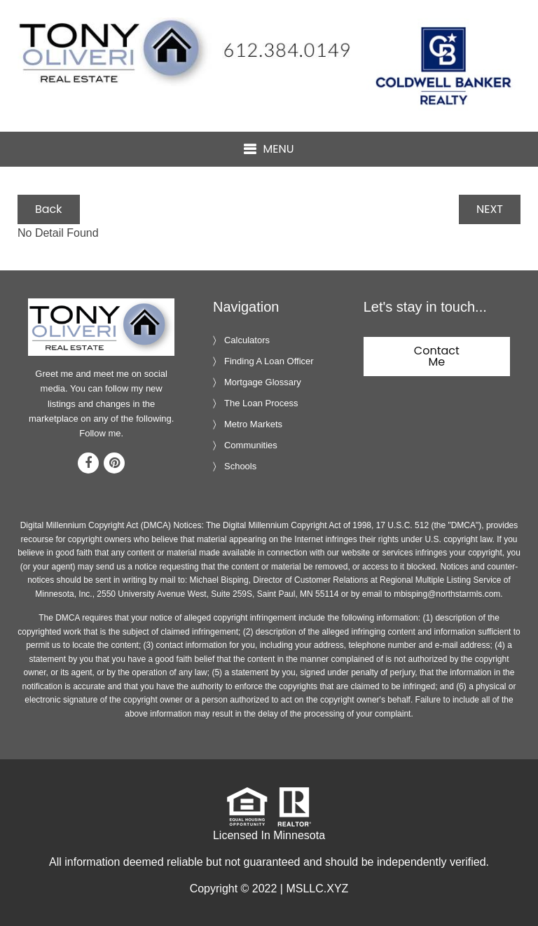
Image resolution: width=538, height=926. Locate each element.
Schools (240, 466)
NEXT (489, 209)
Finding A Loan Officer (269, 361)
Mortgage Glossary (262, 382)
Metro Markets (253, 424)
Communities (250, 445)
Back (48, 209)
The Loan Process (261, 403)
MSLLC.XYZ (317, 888)
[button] (269, 149)
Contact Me (437, 356)
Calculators (247, 340)
